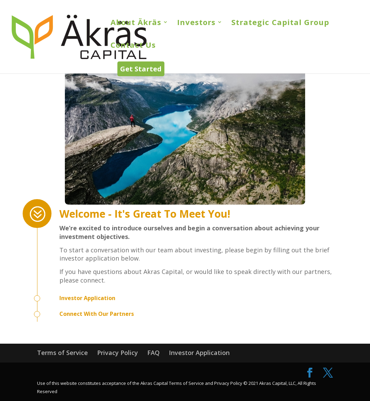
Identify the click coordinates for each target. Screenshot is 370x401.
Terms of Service (62, 352)
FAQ (153, 352)
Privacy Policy (117, 352)
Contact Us (133, 46)
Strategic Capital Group (280, 23)
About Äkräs (136, 23)
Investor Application (199, 352)
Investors (196, 23)
